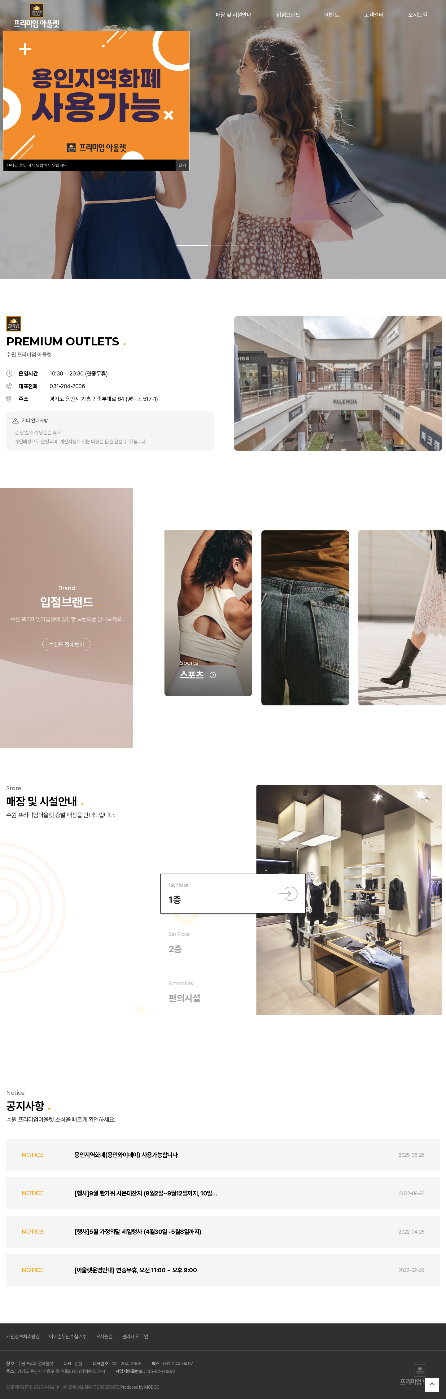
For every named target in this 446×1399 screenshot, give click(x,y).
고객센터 (373, 15)
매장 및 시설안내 (234, 15)
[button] (192, 245)
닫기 (182, 165)
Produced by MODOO (140, 1387)
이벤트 (332, 15)
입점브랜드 (288, 15)
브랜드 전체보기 (66, 667)
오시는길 (417, 15)
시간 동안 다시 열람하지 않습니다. (37, 165)
